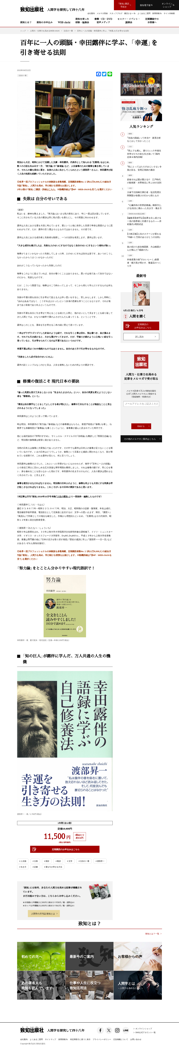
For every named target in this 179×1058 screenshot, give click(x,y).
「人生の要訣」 (62, 496)
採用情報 (63, 1039)
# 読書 (35, 866)
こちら (52, 189)
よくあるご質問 (36, 1039)
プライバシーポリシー (102, 1039)
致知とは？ (26, 22)
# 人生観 (22, 861)
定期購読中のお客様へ (152, 20)
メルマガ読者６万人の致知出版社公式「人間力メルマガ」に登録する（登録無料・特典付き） (141, 393)
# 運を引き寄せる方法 (53, 866)
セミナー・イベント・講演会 (128, 20)
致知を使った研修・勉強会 (82, 20)
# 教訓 (58, 861)
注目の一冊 (22, 75)
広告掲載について (120, 1039)
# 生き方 (22, 866)
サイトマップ (50, 1039)
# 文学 (69, 861)
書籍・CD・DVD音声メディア (103, 20)
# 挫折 (46, 861)
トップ (23, 30)
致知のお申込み (44, 22)
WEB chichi (64, 22)
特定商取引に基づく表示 (80, 1039)
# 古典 (35, 861)
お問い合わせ (135, 1039)
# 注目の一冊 (84, 861)
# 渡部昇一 (100, 861)
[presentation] (144, 415)
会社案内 (24, 1039)
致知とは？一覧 (152, 933)
